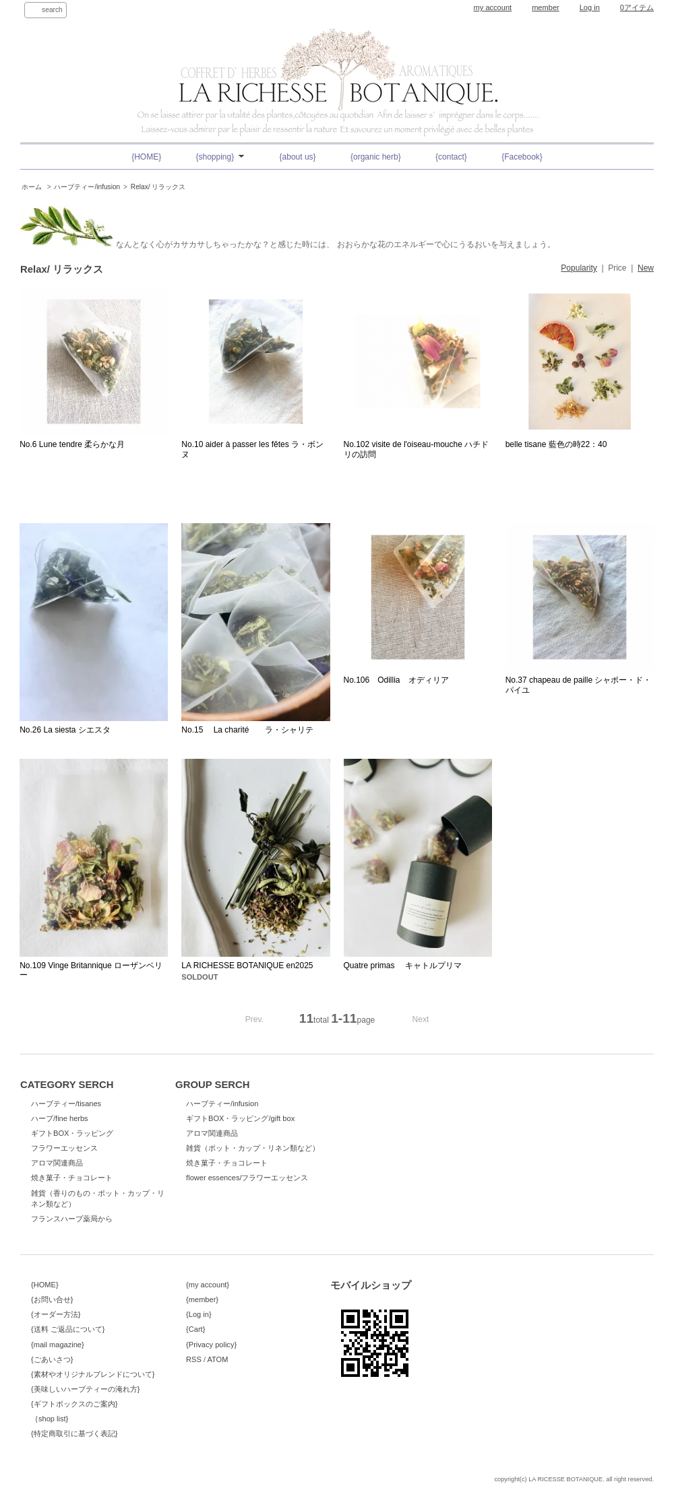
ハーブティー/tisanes (66, 1103)
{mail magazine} (57, 1345)
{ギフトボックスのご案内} (74, 1404)
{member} (202, 1299)
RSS (194, 1359)
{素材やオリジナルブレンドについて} (92, 1374)
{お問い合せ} (52, 1299)
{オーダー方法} (55, 1314)
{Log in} (199, 1314)
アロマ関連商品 (57, 1163)
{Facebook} (522, 157)
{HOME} (146, 157)
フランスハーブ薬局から (72, 1219)
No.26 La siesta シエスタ (65, 730)
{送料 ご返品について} (67, 1329)
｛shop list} (49, 1419)
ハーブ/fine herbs (59, 1118)
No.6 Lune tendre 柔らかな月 (72, 444)
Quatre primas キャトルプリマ (403, 965)
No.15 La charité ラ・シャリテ (247, 730)
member (545, 7)
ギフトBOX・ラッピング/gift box (240, 1118)
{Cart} (195, 1329)
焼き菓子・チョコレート (72, 1178)
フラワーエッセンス (64, 1148)
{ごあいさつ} (52, 1359)
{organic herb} (375, 157)
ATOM (217, 1359)
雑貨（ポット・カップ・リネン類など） (252, 1148)
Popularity (578, 268)
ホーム (32, 187)
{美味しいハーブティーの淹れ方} (85, 1389)
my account (493, 7)
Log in (590, 7)
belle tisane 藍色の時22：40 (556, 444)
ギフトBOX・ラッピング (72, 1133)
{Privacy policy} (211, 1345)
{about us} (298, 157)
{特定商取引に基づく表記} (74, 1433)
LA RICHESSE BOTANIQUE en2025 (247, 965)
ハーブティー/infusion (87, 187)
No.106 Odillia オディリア (396, 680)
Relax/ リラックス (158, 187)
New (646, 268)
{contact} (451, 157)
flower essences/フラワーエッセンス (247, 1178)
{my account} (207, 1285)
